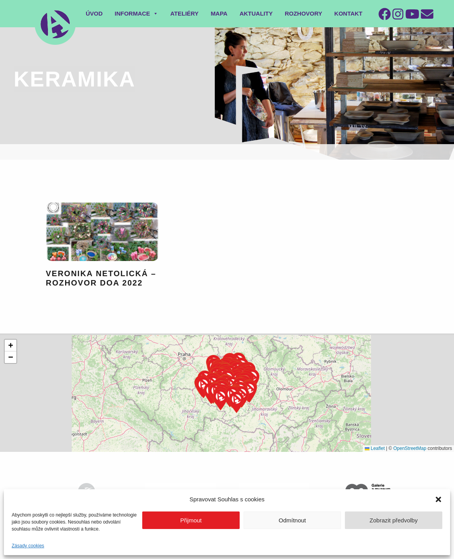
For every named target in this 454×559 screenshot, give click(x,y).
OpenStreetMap (409, 448)
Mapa (219, 13)
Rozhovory (303, 13)
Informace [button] (136, 13)
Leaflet (375, 448)
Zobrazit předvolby (393, 520)
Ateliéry (184, 13)
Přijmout (190, 520)
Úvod (94, 13)
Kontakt (348, 13)
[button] (438, 499)
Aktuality (256, 13)
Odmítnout (292, 520)
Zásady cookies (28, 545)
